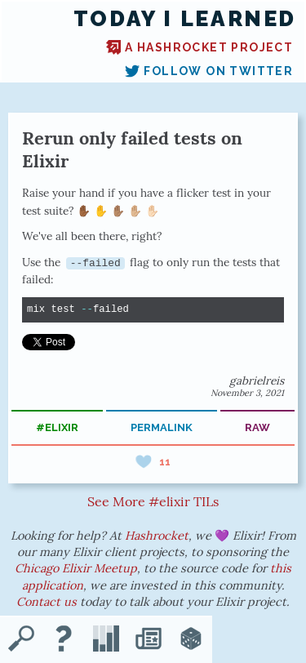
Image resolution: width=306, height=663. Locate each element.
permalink (162, 427)
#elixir (57, 427)
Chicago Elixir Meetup (76, 568)
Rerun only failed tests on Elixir (132, 149)
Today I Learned (184, 18)
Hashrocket (156, 535)
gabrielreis (256, 380)
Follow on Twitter (209, 71)
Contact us (46, 601)
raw (257, 427)
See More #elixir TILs (153, 501)
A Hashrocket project (199, 47)
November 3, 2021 (247, 392)
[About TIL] (63, 640)
